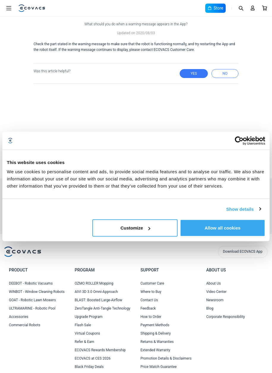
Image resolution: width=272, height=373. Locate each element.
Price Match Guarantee (158, 367)
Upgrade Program (89, 317)
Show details (240, 208)
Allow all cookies (223, 227)
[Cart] (265, 8)
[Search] (241, 8)
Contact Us (149, 300)
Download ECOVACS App (242, 251)
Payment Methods (154, 325)
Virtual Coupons (87, 333)
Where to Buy (150, 292)
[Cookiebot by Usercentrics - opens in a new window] (239, 140)
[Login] (253, 8)
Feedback (148, 308)
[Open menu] (8, 8)
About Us (213, 283)
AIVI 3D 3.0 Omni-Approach (96, 292)
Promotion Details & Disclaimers (166, 358)
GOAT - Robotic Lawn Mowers (32, 300)
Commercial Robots (24, 325)
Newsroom (215, 300)
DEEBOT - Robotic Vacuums (31, 283)
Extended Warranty (155, 350)
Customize (135, 227)
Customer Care (152, 283)
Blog (210, 308)
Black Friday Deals (89, 367)
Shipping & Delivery (155, 333)
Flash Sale (83, 325)
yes (194, 73)
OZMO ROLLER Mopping (94, 283)
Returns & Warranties (157, 342)
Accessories (19, 317)
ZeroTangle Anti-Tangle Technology (102, 308)
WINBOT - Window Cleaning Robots (36, 292)
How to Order (150, 317)
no (224, 73)
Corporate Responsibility (225, 317)
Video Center (216, 292)
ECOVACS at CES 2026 (93, 358)
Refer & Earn (84, 342)
